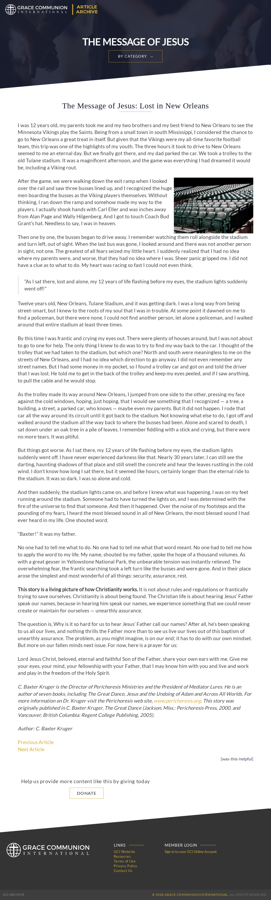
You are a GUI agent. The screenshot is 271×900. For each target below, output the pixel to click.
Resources (122, 856)
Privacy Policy (125, 866)
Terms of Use (125, 861)
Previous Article (36, 742)
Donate (86, 793)
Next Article (31, 749)
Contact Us (123, 871)
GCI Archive (13, 895)
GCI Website (124, 852)
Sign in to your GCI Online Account (191, 852)
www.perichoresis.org (177, 701)
